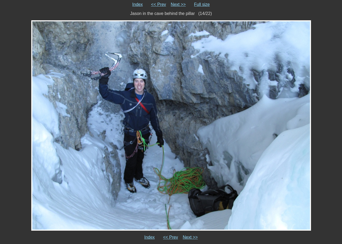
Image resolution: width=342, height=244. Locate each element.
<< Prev (158, 4)
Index (137, 4)
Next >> (178, 4)
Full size (202, 4)
